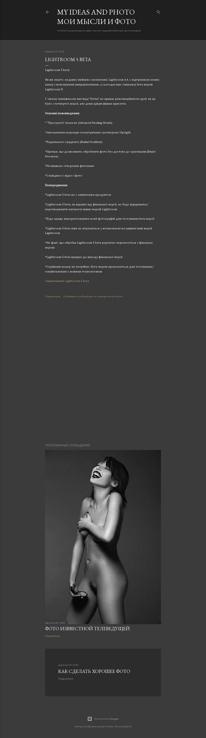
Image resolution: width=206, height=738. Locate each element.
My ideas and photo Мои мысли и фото (96, 16)
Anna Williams (123, 726)
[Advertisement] (103, 337)
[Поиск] (158, 11)
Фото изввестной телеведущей (87, 628)
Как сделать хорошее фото (94, 671)
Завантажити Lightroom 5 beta (67, 281)
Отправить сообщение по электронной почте (93, 296)
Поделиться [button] (52, 296)
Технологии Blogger (103, 718)
